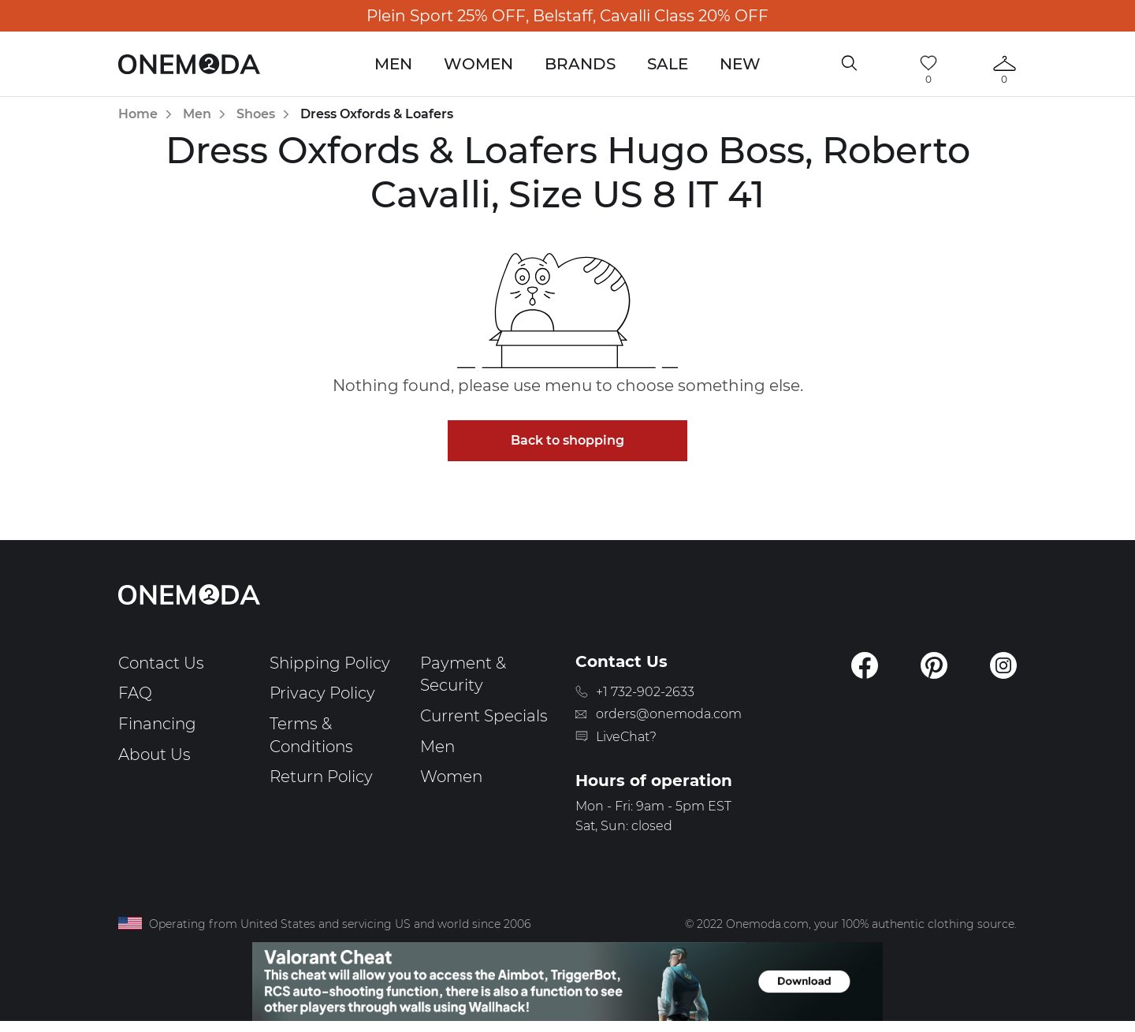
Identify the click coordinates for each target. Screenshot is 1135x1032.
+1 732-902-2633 (645, 691)
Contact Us (161, 663)
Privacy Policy (322, 693)
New (740, 63)
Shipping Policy (330, 663)
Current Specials (484, 715)
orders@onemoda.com (669, 713)
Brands (580, 63)
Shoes (255, 113)
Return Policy (321, 776)
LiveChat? (626, 736)
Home (138, 113)
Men (393, 63)
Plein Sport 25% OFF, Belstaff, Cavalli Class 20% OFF (567, 15)
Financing (157, 723)
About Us (154, 754)
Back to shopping (567, 440)
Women (478, 63)
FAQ (135, 693)
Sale (667, 63)
